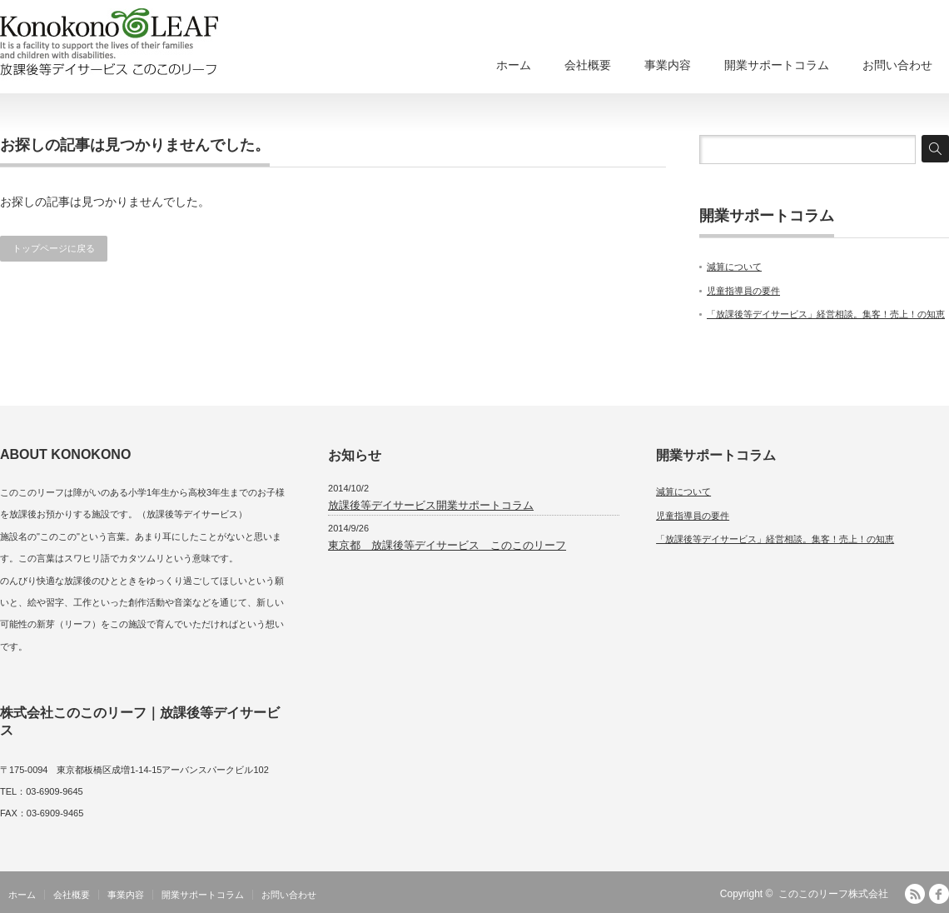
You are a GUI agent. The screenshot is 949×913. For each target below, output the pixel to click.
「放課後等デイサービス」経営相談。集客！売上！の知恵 (826, 314)
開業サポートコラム (776, 65)
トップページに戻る (53, 248)
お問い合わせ (897, 65)
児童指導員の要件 (743, 291)
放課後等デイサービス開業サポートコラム (431, 505)
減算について (734, 267)
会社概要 (587, 65)
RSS (915, 894)
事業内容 (667, 65)
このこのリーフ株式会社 (833, 894)
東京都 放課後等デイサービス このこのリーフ (447, 545)
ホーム (513, 65)
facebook (939, 894)
